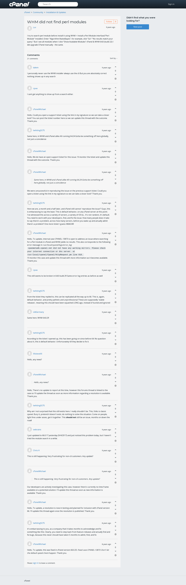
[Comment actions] (115, 79)
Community (38, 12)
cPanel (27, 12)
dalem (35, 67)
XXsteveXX (37, 353)
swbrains (37, 429)
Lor (34, 27)
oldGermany (38, 311)
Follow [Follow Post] (109, 21)
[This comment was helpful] (115, 67)
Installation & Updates (56, 12)
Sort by (114, 58)
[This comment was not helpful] (115, 75)
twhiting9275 (39, 130)
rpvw (35, 88)
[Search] (58, 4)
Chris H (36, 449)
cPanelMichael (39, 109)
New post (137, 26)
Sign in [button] (171, 4)
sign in (36, 562)
